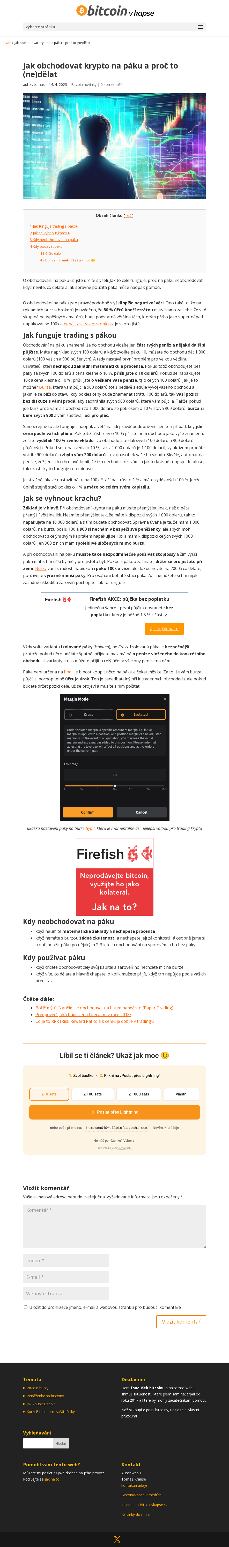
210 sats (49, 1094)
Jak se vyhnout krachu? (50, 232)
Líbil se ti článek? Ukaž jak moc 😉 (67, 260)
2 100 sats (92, 1094)
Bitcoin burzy (37, 1387)
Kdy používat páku (46, 246)
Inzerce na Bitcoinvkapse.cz (144, 1504)
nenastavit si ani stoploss (88, 324)
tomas (39, 84)
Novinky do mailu (135, 1514)
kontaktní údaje (134, 1485)
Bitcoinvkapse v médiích (141, 1494)
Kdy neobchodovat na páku (54, 239)
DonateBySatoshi (121, 1147)
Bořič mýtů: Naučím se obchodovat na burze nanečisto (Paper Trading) (104, 1008)
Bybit (90, 828)
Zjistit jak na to (164, 629)
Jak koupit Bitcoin (41, 1403)
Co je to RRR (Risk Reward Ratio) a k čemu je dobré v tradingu (94, 1021)
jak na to (52, 1479)
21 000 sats (139, 1094)
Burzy (41, 568)
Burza (45, 387)
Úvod (7, 42)
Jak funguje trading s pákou (54, 226)
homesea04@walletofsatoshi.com (116, 1127)
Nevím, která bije (166, 1128)
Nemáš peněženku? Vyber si (114, 1141)
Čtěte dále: (51, 253)
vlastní (182, 1094)
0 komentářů (112, 84)
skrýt (128, 215)
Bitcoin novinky (84, 84)
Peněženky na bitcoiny (45, 1395)
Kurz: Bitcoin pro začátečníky (51, 1411)
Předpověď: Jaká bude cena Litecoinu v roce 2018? (83, 1014)
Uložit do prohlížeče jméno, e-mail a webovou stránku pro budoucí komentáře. (105, 1307)
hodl (68, 672)
